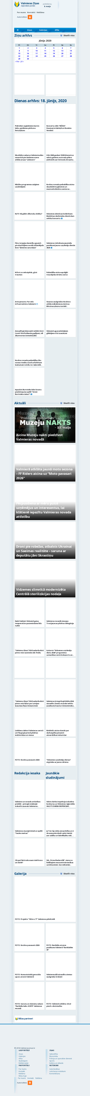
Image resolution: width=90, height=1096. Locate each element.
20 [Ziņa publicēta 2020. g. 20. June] (62, 53)
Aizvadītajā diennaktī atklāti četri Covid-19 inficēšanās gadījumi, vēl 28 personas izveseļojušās (29, 333)
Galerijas (43, 30)
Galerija (20, 873)
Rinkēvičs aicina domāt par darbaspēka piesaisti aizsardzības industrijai (57, 732)
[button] (30, 22)
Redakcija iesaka (27, 773)
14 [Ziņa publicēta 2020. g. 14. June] (71, 51)
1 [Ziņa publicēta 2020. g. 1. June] (19, 48)
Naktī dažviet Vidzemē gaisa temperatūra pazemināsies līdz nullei (28, 623)
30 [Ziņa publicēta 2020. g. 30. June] (28, 59)
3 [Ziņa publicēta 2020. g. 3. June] (36, 48)
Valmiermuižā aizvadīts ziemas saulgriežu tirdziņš (59, 975)
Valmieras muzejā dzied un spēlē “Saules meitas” (28, 832)
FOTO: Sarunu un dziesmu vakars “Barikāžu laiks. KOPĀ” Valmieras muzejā (29, 1006)
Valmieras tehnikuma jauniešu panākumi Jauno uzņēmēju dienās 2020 (60, 245)
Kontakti (31, 12)
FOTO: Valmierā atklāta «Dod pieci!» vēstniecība (58, 1005)
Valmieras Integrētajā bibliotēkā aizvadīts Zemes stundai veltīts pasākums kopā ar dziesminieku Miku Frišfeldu (60, 704)
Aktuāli (20, 403)
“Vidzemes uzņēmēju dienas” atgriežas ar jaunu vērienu (58, 761)
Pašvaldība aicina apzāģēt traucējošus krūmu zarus (57, 273)
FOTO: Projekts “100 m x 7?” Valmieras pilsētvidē (35, 919)
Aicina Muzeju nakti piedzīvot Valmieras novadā (39, 437)
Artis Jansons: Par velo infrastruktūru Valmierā (25, 302)
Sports (51, 1061)
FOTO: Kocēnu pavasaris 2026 (27, 760)
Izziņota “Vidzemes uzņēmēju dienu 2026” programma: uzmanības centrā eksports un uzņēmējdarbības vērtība (59, 653)
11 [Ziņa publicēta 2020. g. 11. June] (45, 51)
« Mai (17, 61)
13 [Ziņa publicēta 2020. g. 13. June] (62, 51)
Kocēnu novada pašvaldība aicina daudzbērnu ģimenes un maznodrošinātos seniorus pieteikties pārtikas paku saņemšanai (60, 189)
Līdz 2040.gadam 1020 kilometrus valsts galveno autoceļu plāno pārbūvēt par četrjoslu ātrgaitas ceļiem (60, 158)
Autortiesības (54, 1069)
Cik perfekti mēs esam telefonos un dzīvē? (29, 861)
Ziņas (29, 30)
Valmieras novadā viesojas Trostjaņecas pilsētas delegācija (60, 622)
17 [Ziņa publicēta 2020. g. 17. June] (36, 53)
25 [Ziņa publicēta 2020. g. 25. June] (45, 56)
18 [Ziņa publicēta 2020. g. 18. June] (45, 53)
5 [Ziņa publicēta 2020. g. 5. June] (53, 48)
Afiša (57, 30)
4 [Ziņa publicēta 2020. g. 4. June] (45, 48)
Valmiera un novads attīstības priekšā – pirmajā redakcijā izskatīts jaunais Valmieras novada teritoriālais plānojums (28, 805)
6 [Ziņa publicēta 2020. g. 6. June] (62, 48)
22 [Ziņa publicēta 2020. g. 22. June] (19, 56)
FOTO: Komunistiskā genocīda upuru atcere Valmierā (28, 975)
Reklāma (40, 12)
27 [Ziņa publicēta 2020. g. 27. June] (62, 56)
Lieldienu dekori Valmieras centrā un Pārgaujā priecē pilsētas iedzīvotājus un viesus (29, 732)
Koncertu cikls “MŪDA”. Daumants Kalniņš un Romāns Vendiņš (58, 128)
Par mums (21, 12)
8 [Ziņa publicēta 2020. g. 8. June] (19, 51)
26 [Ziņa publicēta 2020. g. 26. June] (54, 56)
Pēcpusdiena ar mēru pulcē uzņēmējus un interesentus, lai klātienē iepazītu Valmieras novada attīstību (43, 510)
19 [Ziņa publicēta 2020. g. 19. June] (54, 53)
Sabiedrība (53, 1054)
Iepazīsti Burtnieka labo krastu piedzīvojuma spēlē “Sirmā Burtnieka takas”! (28, 391)
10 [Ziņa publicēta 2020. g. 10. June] (36, 51)
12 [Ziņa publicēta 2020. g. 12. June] (54, 51)
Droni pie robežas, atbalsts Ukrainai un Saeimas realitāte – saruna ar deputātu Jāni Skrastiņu (44, 550)
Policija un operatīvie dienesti (60, 1058)
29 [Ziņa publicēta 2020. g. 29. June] (19, 59)
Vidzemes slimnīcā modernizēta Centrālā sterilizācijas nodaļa (41, 591)
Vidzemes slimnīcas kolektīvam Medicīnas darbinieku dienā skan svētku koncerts (60, 216)
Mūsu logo (23, 1076)
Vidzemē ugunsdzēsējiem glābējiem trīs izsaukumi (57, 332)
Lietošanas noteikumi (57, 1071)
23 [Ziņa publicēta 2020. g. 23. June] (28, 56)
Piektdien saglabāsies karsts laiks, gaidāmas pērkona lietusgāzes (27, 128)
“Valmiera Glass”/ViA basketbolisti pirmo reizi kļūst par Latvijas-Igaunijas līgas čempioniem (29, 703)
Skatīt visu (68, 35)
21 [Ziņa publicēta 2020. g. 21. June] (71, 53)
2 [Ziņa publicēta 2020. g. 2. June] (27, 48)
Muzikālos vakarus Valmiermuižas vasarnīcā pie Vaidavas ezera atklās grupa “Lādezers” (29, 157)
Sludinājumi (23, 1061)
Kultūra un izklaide (56, 1063)
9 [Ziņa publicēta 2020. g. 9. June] (27, 51)
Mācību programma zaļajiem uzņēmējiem (27, 185)
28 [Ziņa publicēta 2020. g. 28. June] (71, 56)
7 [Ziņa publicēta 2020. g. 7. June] (70, 48)
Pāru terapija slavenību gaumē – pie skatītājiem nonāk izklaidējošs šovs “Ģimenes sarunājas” (29, 245)
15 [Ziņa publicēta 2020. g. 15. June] (19, 53)
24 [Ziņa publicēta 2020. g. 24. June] (36, 56)
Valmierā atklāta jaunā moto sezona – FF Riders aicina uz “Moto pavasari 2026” (44, 473)
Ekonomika (53, 1056)
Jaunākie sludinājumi (55, 775)
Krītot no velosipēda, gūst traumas (26, 273)
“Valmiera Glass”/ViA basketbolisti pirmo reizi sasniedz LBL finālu (29, 651)
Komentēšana (54, 1073)
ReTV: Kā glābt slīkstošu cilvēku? (28, 214)
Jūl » (22, 61)
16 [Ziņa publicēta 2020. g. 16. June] (28, 53)
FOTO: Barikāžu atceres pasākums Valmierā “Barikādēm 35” (59, 947)
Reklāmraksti (23, 1063)
